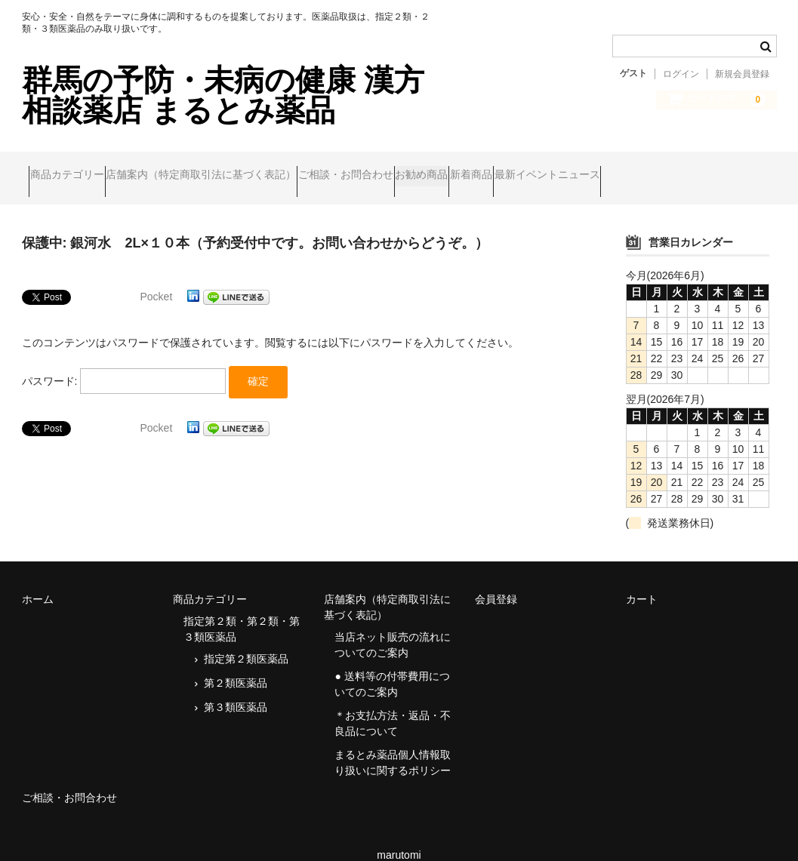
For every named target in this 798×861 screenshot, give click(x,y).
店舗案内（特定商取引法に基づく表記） (237, 167)
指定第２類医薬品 (246, 638)
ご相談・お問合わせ (410, 167)
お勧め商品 (515, 167)
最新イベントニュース (699, 167)
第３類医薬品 (235, 686)
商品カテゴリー (74, 167)
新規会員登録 (742, 74)
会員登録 (496, 578)
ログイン (681, 74)
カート (642, 578)
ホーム (38, 578)
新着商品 (594, 167)
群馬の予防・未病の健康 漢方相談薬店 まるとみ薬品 (223, 95)
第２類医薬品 (235, 662)
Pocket (156, 275)
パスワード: (124, 362)
